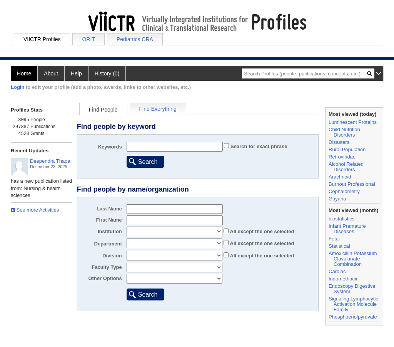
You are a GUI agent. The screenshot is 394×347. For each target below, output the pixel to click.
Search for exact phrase (258, 146)
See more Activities (35, 210)
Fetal (334, 239)
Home (24, 73)
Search (148, 161)
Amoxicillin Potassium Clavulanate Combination (353, 258)
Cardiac (337, 271)
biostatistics (341, 219)
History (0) (107, 73)
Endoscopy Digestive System (352, 288)
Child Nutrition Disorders (344, 132)
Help (76, 73)
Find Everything (158, 109)
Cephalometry (344, 191)
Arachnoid (340, 177)
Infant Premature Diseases (347, 228)
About (51, 73)
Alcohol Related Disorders (346, 166)
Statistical (339, 246)
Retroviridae (342, 157)
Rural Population (347, 149)
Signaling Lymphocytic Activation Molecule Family (353, 304)
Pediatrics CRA (135, 39)
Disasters (339, 142)
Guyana (337, 199)
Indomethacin (344, 279)
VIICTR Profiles (41, 39)
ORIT (88, 39)
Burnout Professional (352, 184)
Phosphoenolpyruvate (353, 317)
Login (17, 87)
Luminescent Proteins (353, 122)
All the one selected (261, 231)
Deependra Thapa (50, 161)
